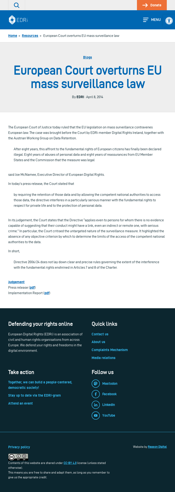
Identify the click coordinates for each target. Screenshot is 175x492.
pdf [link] (32, 287)
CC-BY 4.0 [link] (70, 463)
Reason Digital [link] (157, 447)
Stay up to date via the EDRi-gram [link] (34, 395)
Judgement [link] (16, 282)
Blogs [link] (87, 57)
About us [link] (98, 342)
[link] (169, 21)
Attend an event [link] (20, 403)
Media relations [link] (104, 358)
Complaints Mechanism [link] (110, 350)
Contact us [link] (100, 334)
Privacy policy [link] (19, 447)
